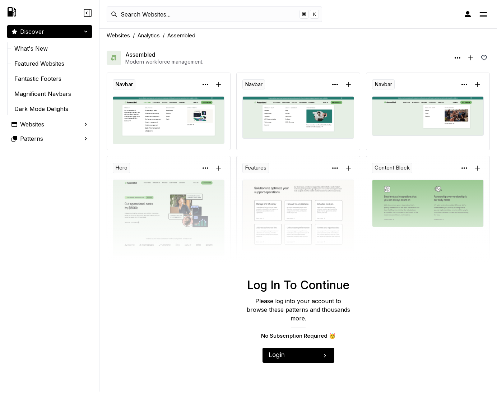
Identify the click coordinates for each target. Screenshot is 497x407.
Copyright (461, 399)
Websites (118, 35)
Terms (483, 399)
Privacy (439, 399)
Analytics (149, 35)
